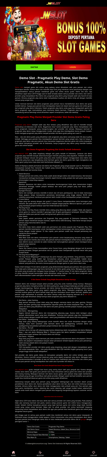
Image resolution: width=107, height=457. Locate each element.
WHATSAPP (67, 454)
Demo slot (19, 87)
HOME (13, 454)
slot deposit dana (21, 370)
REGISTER (40, 454)
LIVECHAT (93, 454)
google (83, 419)
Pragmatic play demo (23, 125)
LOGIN (73, 67)
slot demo (88, 294)
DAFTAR (34, 67)
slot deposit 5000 (21, 153)
